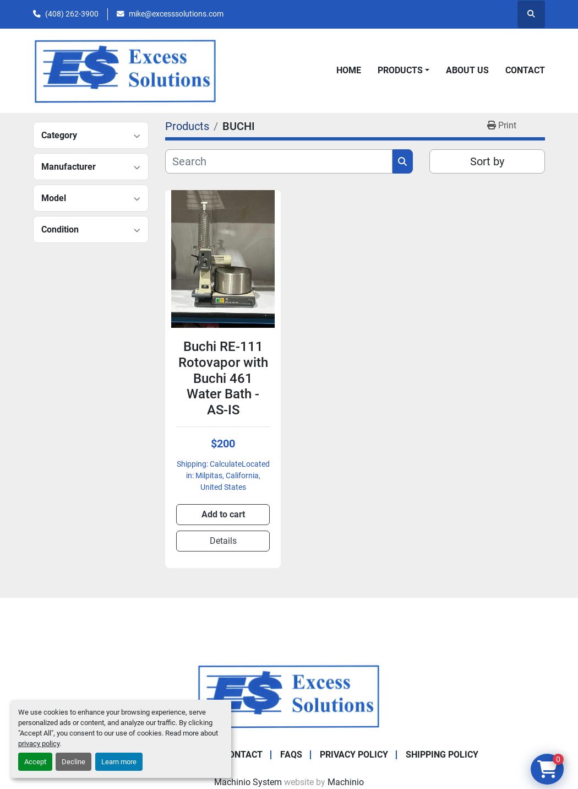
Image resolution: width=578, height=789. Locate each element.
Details (223, 541)
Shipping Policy (442, 754)
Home (348, 70)
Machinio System (248, 782)
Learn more (119, 762)
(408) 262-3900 (72, 13)
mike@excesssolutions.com (176, 13)
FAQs (291, 754)
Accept (35, 762)
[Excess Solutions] (289, 695)
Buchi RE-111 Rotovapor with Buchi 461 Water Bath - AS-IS (223, 378)
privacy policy (38, 743)
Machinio (346, 782)
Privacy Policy (354, 754)
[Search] (278, 161)
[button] (403, 70)
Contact (525, 70)
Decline (73, 762)
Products (400, 70)
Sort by (487, 161)
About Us (467, 70)
